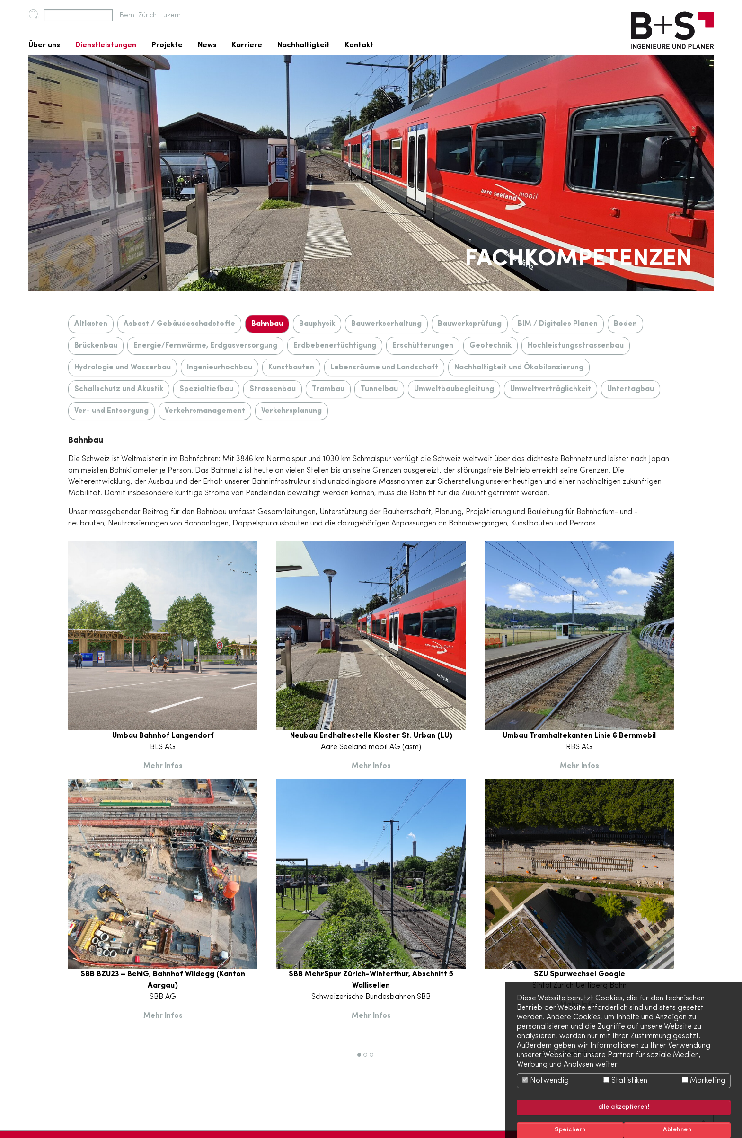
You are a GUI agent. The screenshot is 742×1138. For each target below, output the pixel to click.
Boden (625, 324)
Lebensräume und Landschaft (384, 367)
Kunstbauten (291, 367)
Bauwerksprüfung (470, 324)
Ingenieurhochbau (219, 367)
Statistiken (625, 1081)
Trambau (328, 389)
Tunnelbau (379, 389)
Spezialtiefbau (206, 389)
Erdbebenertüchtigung (334, 346)
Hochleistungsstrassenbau (576, 346)
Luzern (170, 15)
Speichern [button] (570, 1130)
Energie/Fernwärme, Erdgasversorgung (205, 346)
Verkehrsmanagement (205, 411)
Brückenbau (95, 346)
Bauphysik (317, 324)
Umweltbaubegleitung (454, 389)
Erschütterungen (422, 346)
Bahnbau (267, 324)
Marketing (703, 1081)
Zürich (147, 15)
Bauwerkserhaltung (386, 324)
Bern (127, 15)
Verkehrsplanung (291, 411)
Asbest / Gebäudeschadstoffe (179, 324)
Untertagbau (630, 389)
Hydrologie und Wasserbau (122, 367)
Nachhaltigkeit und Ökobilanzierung (518, 367)
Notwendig (545, 1081)
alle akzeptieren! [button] (624, 1107)
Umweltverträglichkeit (550, 389)
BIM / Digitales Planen (558, 324)
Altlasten (90, 324)
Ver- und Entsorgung (111, 411)
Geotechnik (490, 346)
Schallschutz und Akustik (118, 389)
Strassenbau (272, 389)
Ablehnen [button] (677, 1130)
